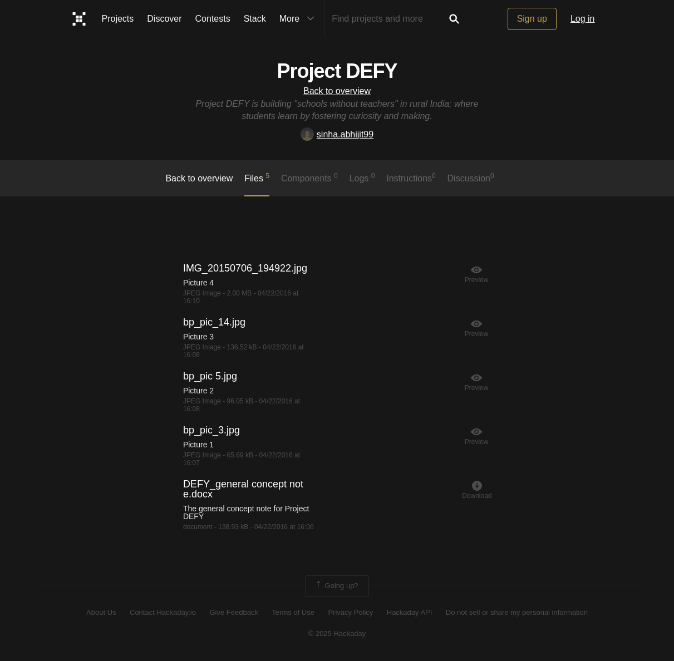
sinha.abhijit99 (337, 134)
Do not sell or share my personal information (517, 612)
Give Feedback (233, 612)
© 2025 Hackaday (337, 633)
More (299, 19)
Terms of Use (293, 612)
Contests (212, 18)
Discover (164, 18)
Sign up (532, 18)
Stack (255, 18)
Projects (118, 18)
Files (256, 177)
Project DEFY (337, 71)
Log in (582, 18)
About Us (101, 612)
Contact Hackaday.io (163, 612)
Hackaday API (409, 612)
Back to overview (337, 91)
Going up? (336, 586)
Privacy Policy (350, 612)
